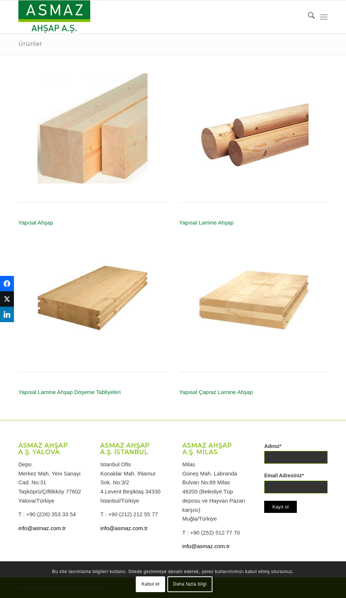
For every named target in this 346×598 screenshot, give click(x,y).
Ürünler (30, 43)
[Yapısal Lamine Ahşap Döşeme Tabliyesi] (92, 298)
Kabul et (151, 584)
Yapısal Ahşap (35, 222)
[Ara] (308, 16)
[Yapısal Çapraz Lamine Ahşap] (254, 298)
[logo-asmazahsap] (54, 16)
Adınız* (272, 446)
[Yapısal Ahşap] (92, 128)
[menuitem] (308, 16)
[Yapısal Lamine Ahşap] (254, 128)
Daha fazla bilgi (190, 584)
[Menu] (324, 17)
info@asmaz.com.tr (42, 528)
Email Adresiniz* (284, 475)
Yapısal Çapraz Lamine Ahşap (216, 392)
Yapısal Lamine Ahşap (206, 222)
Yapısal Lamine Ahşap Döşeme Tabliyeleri (69, 392)
